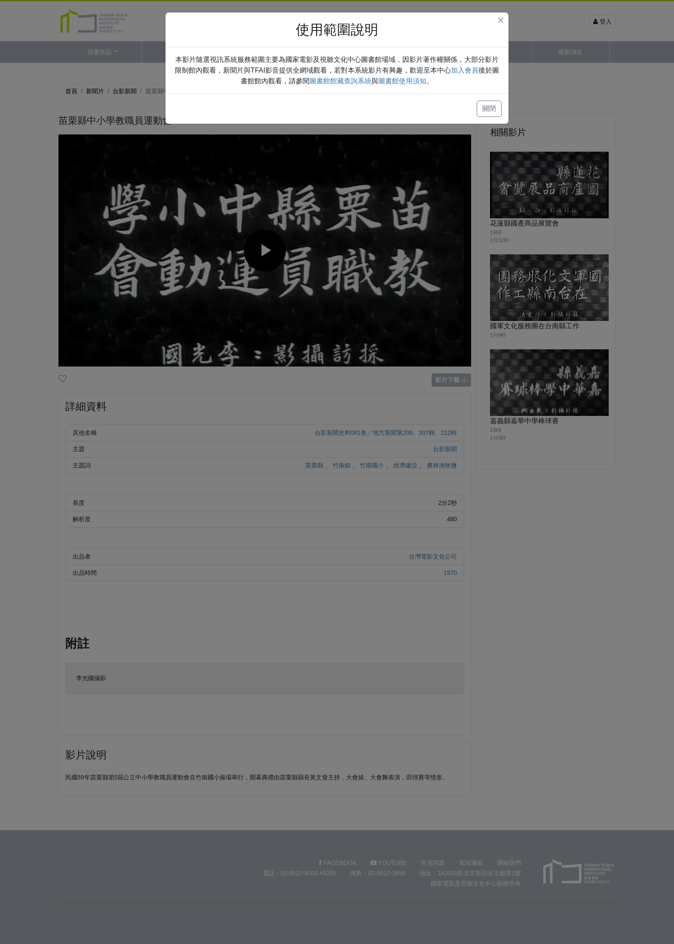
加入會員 (464, 70)
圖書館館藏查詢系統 (340, 81)
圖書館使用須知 (402, 81)
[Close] (501, 20)
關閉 (489, 108)
